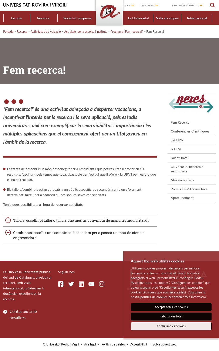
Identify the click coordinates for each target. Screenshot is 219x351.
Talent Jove (179, 158)
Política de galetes (113, 344)
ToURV (176, 149)
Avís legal (90, 344)
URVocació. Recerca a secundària (187, 169)
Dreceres (147, 5)
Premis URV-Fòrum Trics (189, 189)
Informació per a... (185, 5)
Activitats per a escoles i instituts (85, 31)
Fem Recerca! (180, 122)
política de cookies (154, 297)
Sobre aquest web (164, 344)
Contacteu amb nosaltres (23, 314)
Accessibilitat (138, 344)
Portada (8, 31)
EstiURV (177, 140)
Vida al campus (167, 18)
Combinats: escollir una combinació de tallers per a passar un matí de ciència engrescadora (79, 235)
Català (126, 5)
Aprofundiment (182, 198)
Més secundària (182, 180)
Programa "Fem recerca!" (127, 31)
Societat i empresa (77, 18)
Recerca (43, 18)
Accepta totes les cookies (171, 307)
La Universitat (138, 18)
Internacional (197, 18)
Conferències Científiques (190, 131)
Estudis (16, 18)
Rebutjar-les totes (171, 316)
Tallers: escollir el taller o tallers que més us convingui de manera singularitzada (81, 220)
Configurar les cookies (171, 326)
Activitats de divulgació (46, 31)
